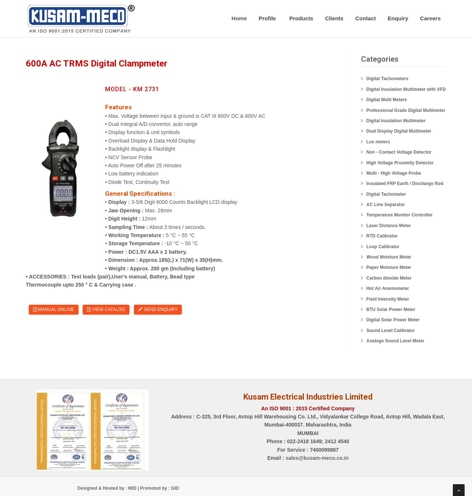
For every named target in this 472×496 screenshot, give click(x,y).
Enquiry (398, 18)
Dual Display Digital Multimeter (399, 131)
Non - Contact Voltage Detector (399, 152)
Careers (430, 18)
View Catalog (106, 309)
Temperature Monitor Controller (400, 215)
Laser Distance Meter (389, 225)
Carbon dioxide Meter (389, 278)
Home (239, 18)
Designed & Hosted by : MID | (108, 488)
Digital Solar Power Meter (393, 319)
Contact (365, 18)
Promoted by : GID (159, 488)
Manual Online (53, 309)
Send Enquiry (157, 309)
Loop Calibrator (383, 246)
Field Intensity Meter (388, 299)
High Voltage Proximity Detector (400, 162)
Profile (268, 18)
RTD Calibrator (382, 236)
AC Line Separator (386, 204)
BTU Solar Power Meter (391, 309)
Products (301, 18)
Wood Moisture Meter (389, 257)
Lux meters (378, 141)
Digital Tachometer (386, 194)
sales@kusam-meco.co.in (316, 458)
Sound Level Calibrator (391, 330)
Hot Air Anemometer (388, 288)
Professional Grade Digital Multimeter (406, 110)
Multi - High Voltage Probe (394, 173)
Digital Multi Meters (387, 99)
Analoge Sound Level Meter (395, 340)
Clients (334, 18)
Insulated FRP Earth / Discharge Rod (405, 183)
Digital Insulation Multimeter (396, 120)
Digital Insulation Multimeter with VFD (406, 89)
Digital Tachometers (388, 78)
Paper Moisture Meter (389, 267)
